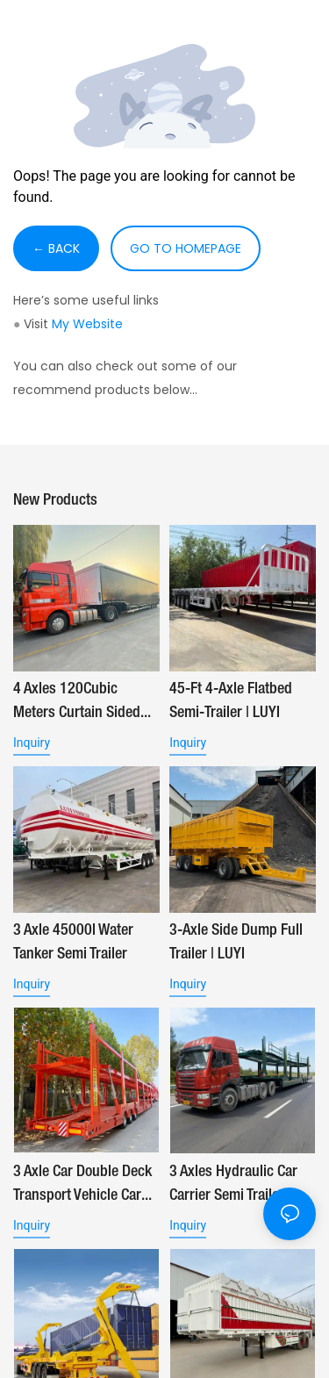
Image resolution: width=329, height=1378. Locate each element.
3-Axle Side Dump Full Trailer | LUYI (236, 942)
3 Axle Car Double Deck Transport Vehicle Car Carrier (82, 1186)
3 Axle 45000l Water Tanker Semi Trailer (73, 942)
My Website (87, 324)
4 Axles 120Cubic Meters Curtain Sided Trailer (76, 703)
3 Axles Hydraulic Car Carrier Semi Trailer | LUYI (233, 1186)
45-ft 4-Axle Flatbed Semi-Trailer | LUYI (230, 701)
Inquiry (31, 743)
